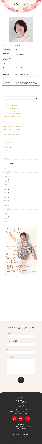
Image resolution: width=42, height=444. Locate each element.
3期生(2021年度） (7, 147)
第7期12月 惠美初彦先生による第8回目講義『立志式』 (14, 126)
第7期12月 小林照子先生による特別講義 (11, 124)
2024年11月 (6, 171)
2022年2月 (5, 200)
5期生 (5, 152)
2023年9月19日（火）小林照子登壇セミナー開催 (12, 116)
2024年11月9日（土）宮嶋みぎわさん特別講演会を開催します (15, 111)
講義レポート (28, 426)
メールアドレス (12, 341)
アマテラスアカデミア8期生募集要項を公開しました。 (14, 105)
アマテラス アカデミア (8, 426)
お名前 (10, 333)
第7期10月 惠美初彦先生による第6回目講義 (12, 134)
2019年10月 (6, 221)
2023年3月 (5, 184)
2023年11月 (6, 173)
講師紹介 (22, 426)
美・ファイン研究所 (21, 436)
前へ (10, 90)
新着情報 (17, 426)
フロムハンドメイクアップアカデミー (21, 434)
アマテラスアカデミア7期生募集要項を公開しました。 (14, 108)
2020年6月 (5, 213)
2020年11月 (6, 210)
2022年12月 (6, 192)
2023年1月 (5, 189)
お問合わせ (23, 428)
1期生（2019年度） (7, 142)
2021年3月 (5, 205)
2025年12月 (6, 165)
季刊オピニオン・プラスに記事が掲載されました (13, 113)
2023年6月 (5, 181)
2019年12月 (6, 218)
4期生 (5, 150)
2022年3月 (5, 197)
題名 (8, 349)
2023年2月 (5, 187)
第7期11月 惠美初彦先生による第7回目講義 (12, 129)
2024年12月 (6, 168)
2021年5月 (5, 202)
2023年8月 (5, 179)
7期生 (5, 158)
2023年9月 (5, 176)
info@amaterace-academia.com (21, 413)
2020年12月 (6, 208)
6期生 (5, 155)
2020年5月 (5, 216)
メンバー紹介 (35, 426)
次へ (32, 90)
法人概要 (18, 428)
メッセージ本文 (10, 357)
